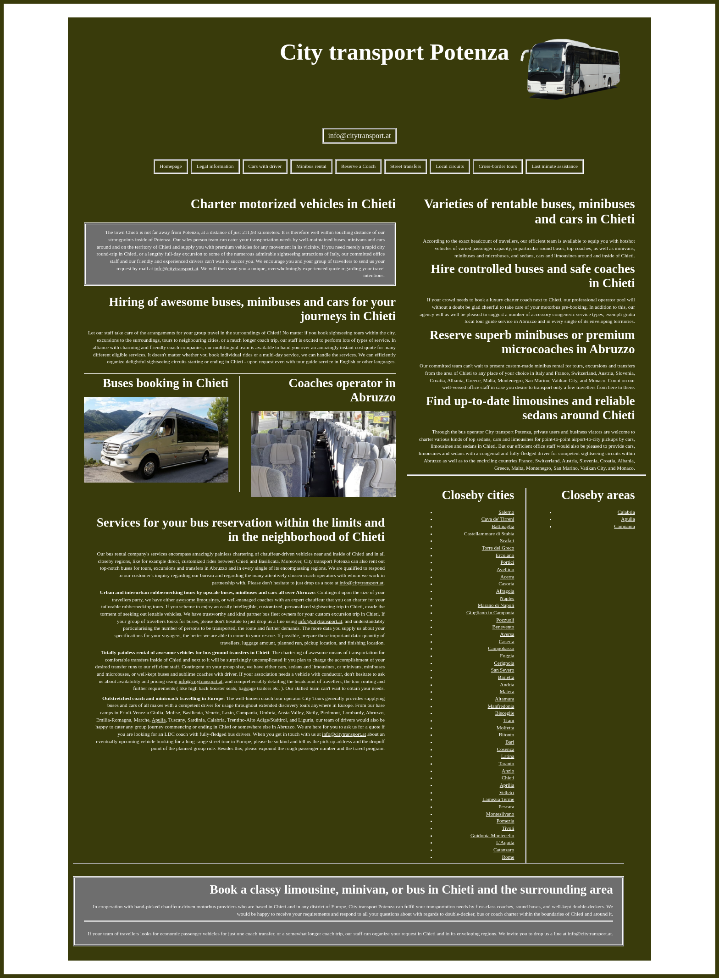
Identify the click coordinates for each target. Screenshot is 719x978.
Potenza (162, 239)
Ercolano (505, 555)
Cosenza (505, 749)
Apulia (159, 719)
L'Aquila (505, 842)
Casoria (506, 583)
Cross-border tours (498, 166)
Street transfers (405, 166)
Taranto (506, 763)
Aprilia (507, 785)
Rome (508, 857)
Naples (507, 598)
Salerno (506, 512)
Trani (508, 720)
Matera (507, 691)
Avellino (505, 569)
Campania (624, 526)
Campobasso (501, 648)
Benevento (503, 626)
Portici (507, 562)
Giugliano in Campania (490, 612)
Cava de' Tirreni (497, 519)
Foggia (507, 655)
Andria (507, 684)
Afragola (505, 591)
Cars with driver (265, 166)
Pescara (506, 806)
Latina (507, 756)
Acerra (507, 576)
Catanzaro (503, 849)
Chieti (508, 777)
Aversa (507, 634)
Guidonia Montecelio (492, 835)
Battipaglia (503, 526)
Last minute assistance (554, 166)
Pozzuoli (505, 619)
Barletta (506, 677)
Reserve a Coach (358, 166)
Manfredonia (501, 706)
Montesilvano (500, 814)
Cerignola (504, 663)
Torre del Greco (498, 547)
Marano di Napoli (496, 605)
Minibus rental (311, 166)
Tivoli (508, 828)
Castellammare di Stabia (489, 533)
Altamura (504, 698)
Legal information (215, 166)
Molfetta (505, 727)
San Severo (502, 669)
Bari (509, 742)
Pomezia (505, 820)
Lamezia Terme (498, 799)
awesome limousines (197, 599)
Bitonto (506, 734)
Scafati (507, 540)
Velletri (506, 792)
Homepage (171, 166)
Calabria (626, 512)
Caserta (506, 641)
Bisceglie (504, 713)
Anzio (508, 770)
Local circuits (450, 166)
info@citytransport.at (359, 135)
